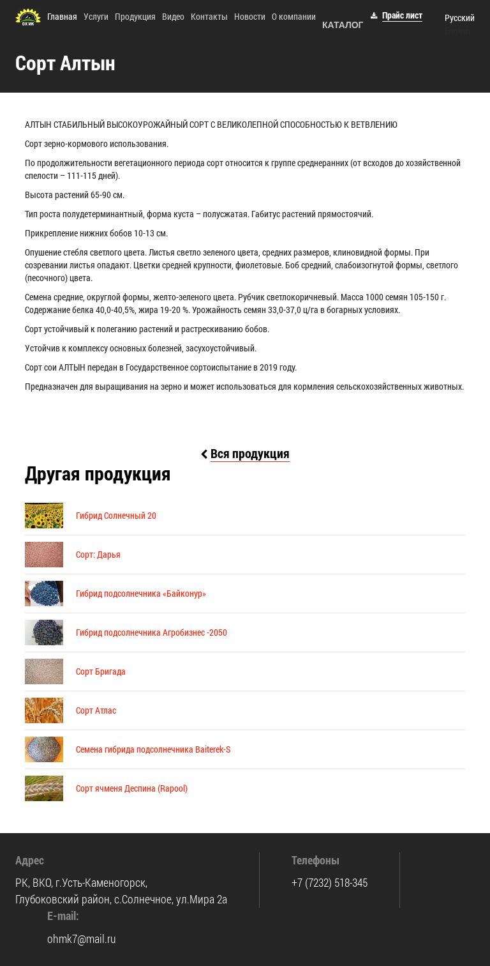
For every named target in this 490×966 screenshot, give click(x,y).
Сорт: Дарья (98, 554)
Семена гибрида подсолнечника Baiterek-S (153, 749)
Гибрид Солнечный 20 (116, 515)
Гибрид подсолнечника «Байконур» (141, 593)
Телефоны (315, 860)
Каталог (343, 25)
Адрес (29, 860)
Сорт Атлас (96, 710)
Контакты (209, 16)
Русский (460, 18)
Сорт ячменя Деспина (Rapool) (132, 788)
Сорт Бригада (101, 671)
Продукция (135, 16)
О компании (294, 16)
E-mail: (63, 915)
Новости (249, 16)
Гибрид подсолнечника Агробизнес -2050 (151, 632)
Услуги (96, 16)
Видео (173, 16)
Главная (62, 16)
